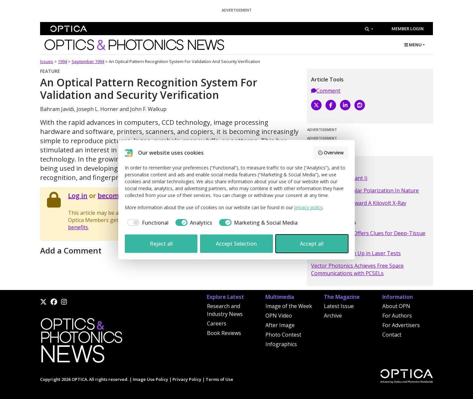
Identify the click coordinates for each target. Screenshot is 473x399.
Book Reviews (224, 333)
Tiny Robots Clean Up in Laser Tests (356, 253)
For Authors (397, 315)
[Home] (81, 342)
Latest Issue (339, 306)
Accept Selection (236, 243)
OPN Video (278, 315)
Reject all (161, 243)
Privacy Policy (186, 379)
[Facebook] (331, 105)
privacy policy (308, 207)
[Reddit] (359, 105)
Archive (333, 315)
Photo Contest (283, 334)
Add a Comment (70, 250)
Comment (325, 90)
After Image (280, 325)
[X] (316, 105)
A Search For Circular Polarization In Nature (365, 190)
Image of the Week (288, 306)
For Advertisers (401, 325)
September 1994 (88, 61)
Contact (391, 334)
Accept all (312, 243)
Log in (77, 195)
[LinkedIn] (345, 105)
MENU (413, 45)
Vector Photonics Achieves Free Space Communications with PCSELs (357, 269)
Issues (46, 61)
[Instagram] (64, 301)
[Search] (369, 29)
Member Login (408, 29)
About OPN (396, 306)
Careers (216, 323)
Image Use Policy (150, 379)
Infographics (281, 344)
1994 (62, 61)
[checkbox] (147, 223)
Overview (331, 152)
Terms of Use (219, 379)
